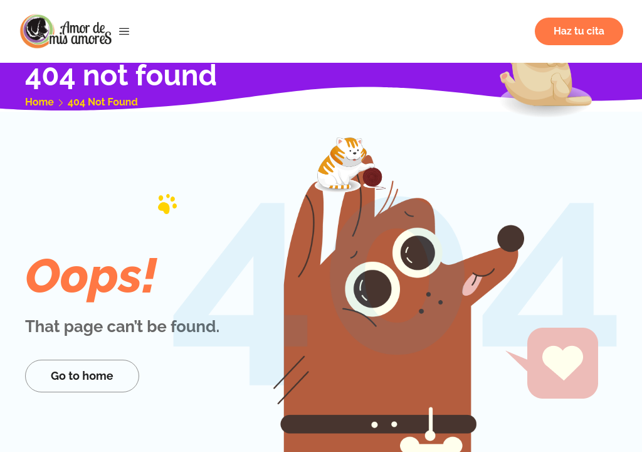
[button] (579, 31)
